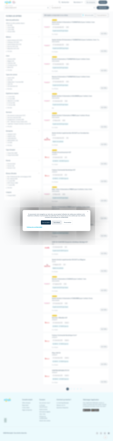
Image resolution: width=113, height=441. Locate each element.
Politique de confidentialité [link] (34, 227)
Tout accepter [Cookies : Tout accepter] (46, 222)
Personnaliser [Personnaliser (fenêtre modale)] (67, 222)
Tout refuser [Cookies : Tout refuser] (56, 222)
